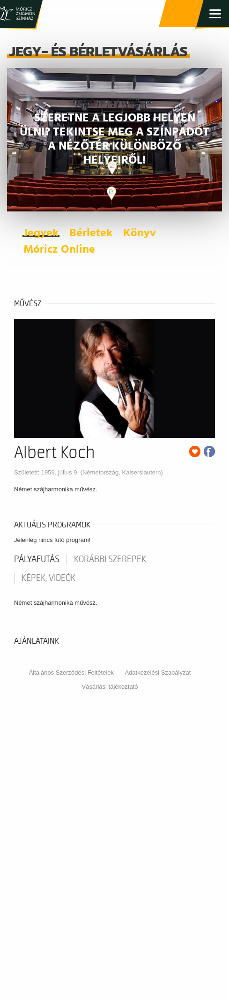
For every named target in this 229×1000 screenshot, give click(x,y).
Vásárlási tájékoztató (110, 686)
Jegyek (41, 233)
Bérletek (90, 233)
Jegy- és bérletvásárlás (182, 14)
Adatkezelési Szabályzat (158, 672)
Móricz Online (59, 250)
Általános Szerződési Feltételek (71, 672)
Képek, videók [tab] (48, 578)
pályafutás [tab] (36, 559)
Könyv (139, 233)
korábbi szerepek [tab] (110, 559)
